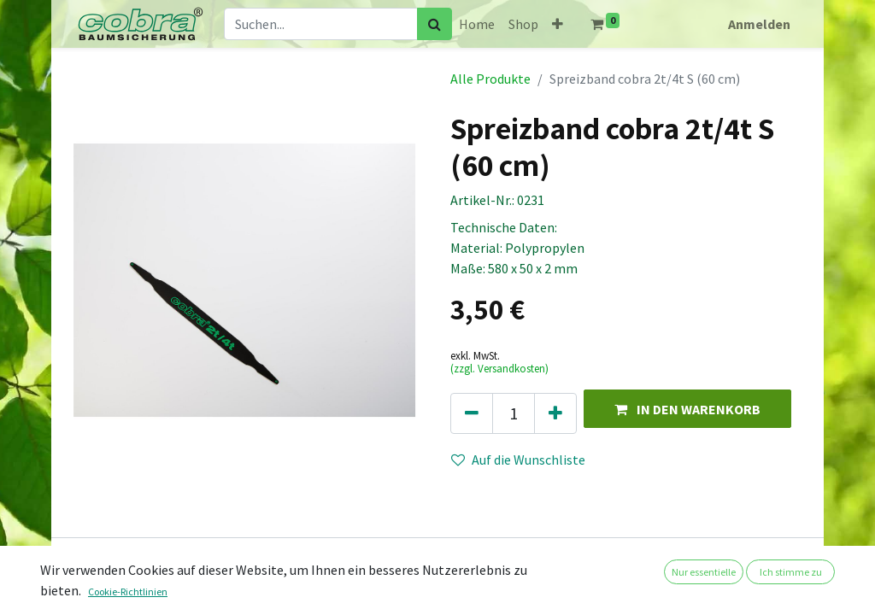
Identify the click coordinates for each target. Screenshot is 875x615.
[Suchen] (434, 24)
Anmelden (759, 23)
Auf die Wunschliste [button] (518, 459)
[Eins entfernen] (471, 413)
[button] (557, 24)
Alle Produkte (490, 78)
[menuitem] (477, 24)
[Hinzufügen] (555, 413)
